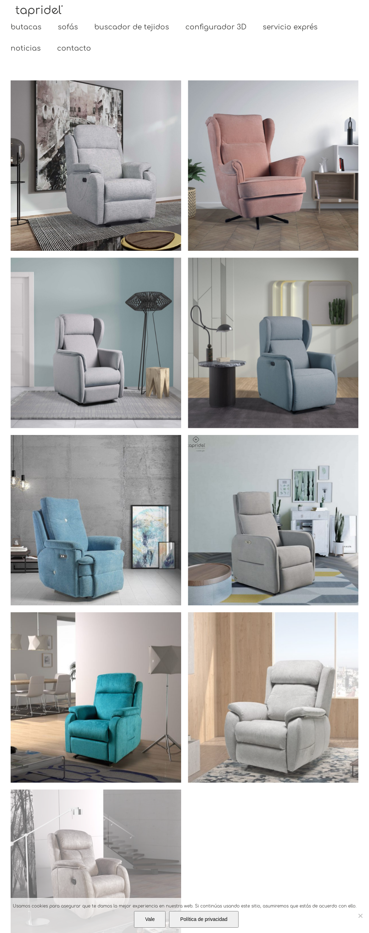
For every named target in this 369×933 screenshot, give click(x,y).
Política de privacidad (203, 919)
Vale (150, 919)
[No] (360, 915)
